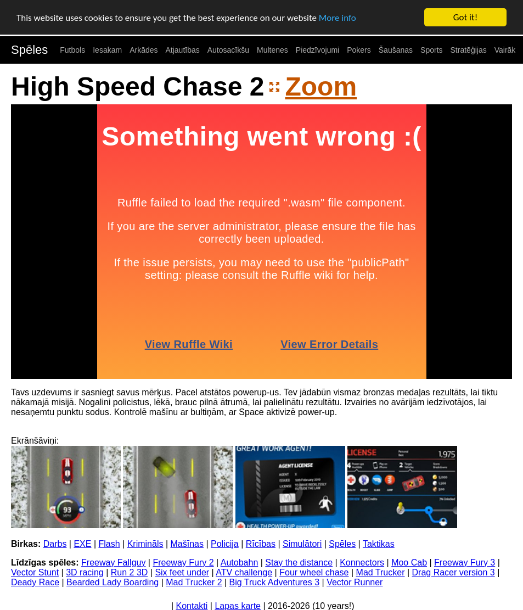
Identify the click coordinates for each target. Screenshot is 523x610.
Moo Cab (409, 562)
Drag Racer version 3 (453, 572)
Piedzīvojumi (317, 50)
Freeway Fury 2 (183, 562)
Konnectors (362, 562)
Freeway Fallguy (113, 562)
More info (337, 17)
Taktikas (379, 544)
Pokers (359, 50)
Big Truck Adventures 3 (274, 582)
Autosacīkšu (228, 50)
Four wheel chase (313, 572)
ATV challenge (244, 572)
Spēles (29, 50)
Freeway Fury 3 (464, 562)
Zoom (321, 86)
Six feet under (182, 572)
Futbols (72, 50)
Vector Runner (355, 582)
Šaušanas (396, 50)
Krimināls (145, 544)
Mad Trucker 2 (194, 582)
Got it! (465, 17)
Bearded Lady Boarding (112, 582)
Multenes (272, 50)
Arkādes (144, 50)
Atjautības (182, 50)
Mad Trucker (380, 572)
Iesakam (107, 50)
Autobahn (239, 562)
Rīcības (260, 544)
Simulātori (302, 544)
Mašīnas (187, 544)
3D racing (84, 572)
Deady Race (35, 582)
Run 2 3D (129, 572)
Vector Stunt (35, 572)
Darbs (55, 544)
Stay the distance (299, 562)
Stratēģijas (469, 50)
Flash (109, 544)
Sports (431, 50)
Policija (225, 544)
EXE (82, 544)
